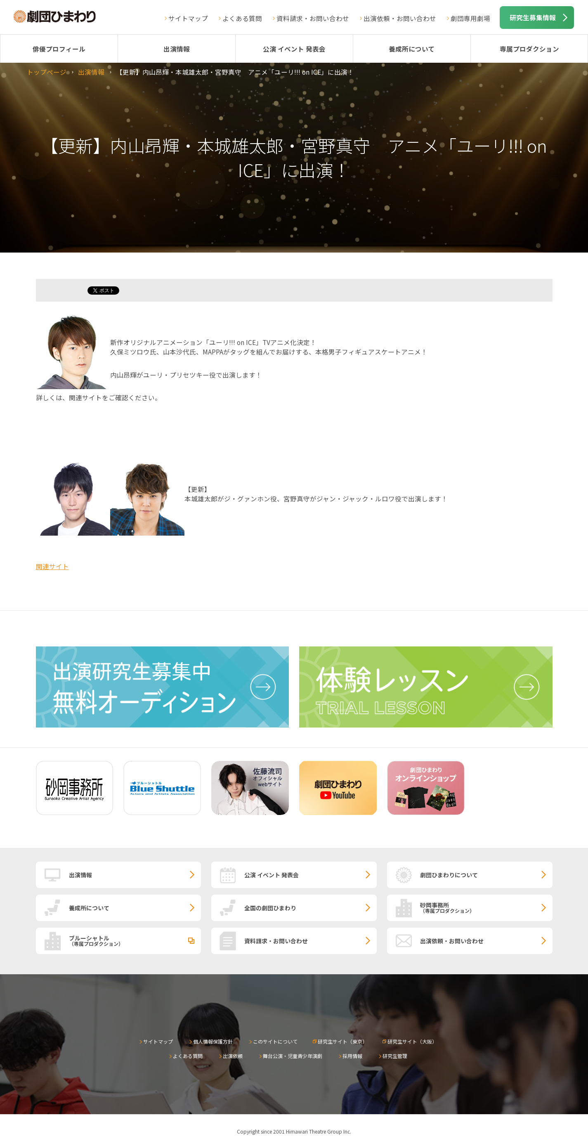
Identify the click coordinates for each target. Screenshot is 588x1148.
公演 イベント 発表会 (294, 48)
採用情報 (352, 1055)
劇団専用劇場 (470, 18)
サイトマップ (188, 18)
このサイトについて (275, 1041)
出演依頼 (233, 1055)
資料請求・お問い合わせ (312, 18)
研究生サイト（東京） (342, 1041)
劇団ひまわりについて (449, 875)
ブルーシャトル (135, 940)
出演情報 (176, 48)
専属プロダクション (529, 48)
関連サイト (52, 566)
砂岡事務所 (486, 907)
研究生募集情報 (533, 17)
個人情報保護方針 (213, 1041)
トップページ (46, 71)
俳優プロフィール (59, 48)
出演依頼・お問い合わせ (400, 18)
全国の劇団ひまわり (270, 908)
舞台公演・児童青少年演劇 (292, 1055)
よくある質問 (242, 18)
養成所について (412, 48)
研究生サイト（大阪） (412, 1041)
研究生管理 (395, 1055)
